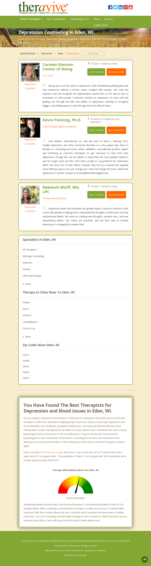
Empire (26, 302)
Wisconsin (46, 53)
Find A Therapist (31, 19)
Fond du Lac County (52, 452)
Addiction (27, 262)
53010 (26, 354)
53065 (26, 377)
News (97, 19)
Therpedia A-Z (80, 19)
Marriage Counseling (33, 256)
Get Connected (56, 19)
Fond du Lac (29, 328)
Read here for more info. (75, 555)
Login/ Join (101, 25)
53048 (26, 360)
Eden (60, 53)
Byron (26, 308)
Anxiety (26, 269)
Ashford (27, 315)
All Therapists (30, 249)
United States (27, 53)
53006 (26, 372)
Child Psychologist (32, 275)
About (108, 19)
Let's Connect (96, 71)
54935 (26, 366)
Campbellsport (30, 321)
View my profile (116, 71)
